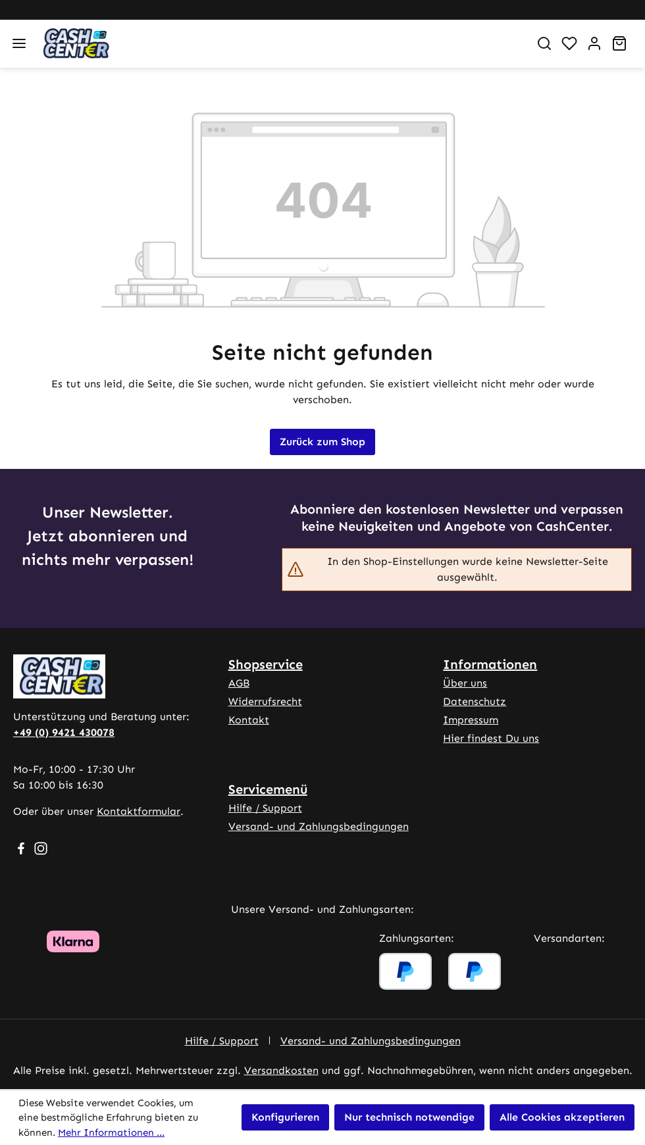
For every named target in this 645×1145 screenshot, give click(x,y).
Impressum (470, 720)
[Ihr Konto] (594, 43)
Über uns (465, 683)
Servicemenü (267, 789)
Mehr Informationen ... (111, 1132)
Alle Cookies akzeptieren (562, 1117)
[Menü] (19, 43)
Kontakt (248, 720)
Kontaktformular (138, 811)
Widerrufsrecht (265, 701)
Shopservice (265, 664)
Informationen (490, 664)
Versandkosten (281, 1070)
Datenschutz (474, 701)
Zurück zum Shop (322, 441)
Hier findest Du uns (491, 738)
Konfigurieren (285, 1117)
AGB (238, 683)
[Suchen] (544, 43)
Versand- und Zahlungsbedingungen (318, 826)
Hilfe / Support (265, 808)
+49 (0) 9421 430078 (64, 732)
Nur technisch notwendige (409, 1117)
